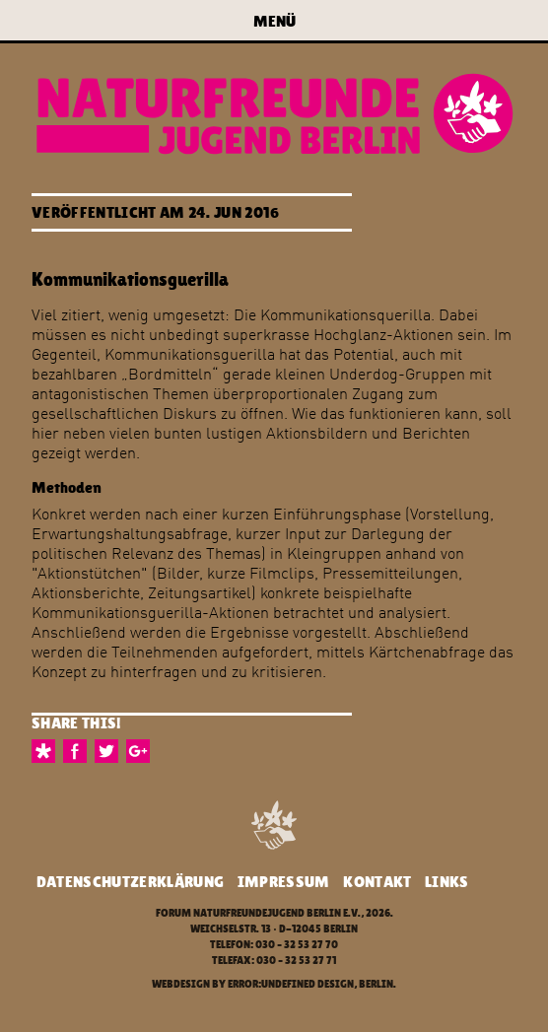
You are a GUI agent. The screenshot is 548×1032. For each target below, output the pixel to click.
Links (447, 881)
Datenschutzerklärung (130, 881)
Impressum (284, 881)
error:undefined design (291, 984)
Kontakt (377, 881)
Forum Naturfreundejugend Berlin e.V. (258, 913)
